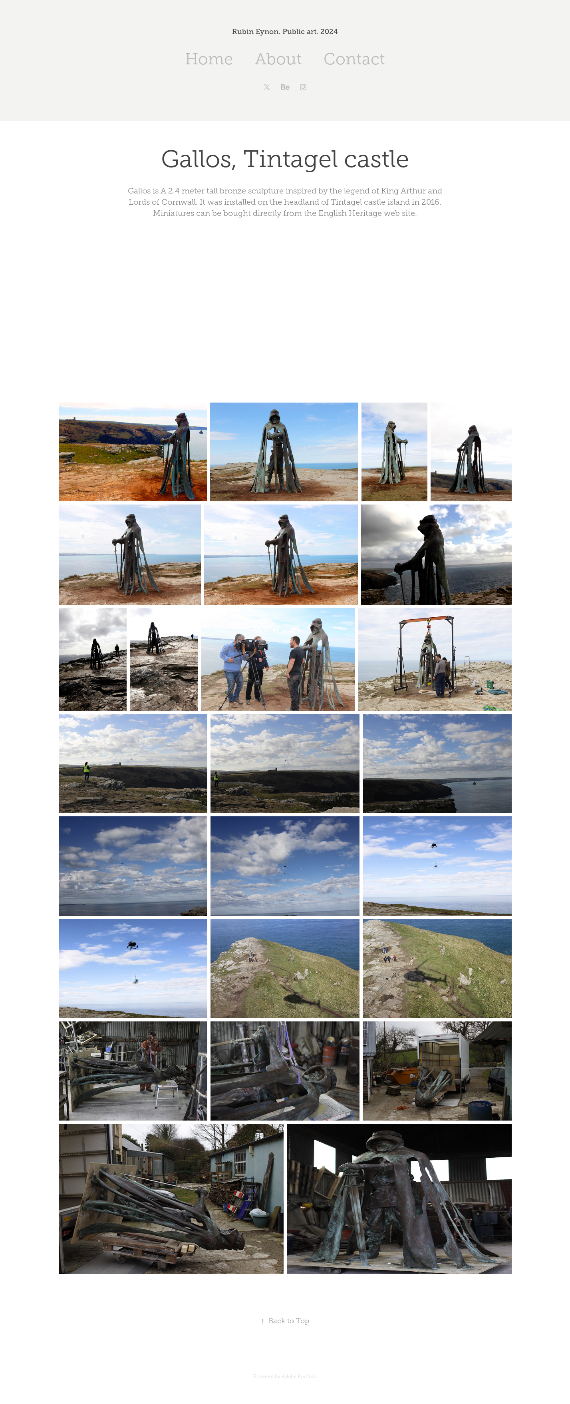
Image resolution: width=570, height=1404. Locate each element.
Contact (354, 59)
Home (209, 59)
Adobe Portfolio (299, 1376)
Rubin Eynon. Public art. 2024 (285, 32)
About (278, 59)
